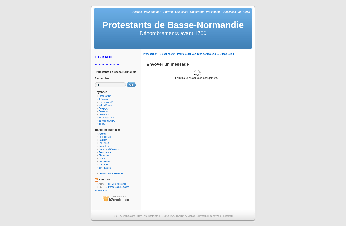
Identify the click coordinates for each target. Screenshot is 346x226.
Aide (173, 216)
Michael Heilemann (197, 216)
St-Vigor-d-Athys (107, 121)
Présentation (150, 54)
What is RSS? (101, 190)
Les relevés (104, 161)
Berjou (102, 124)
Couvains (103, 111)
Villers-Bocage (106, 105)
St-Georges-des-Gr (108, 117)
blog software (214, 216)
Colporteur (197, 11)
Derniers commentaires (111, 173)
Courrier (168, 11)
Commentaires (119, 184)
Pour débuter (152, 11)
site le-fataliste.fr (152, 216)
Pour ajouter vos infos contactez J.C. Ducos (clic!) (205, 54)
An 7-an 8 (244, 11)
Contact (165, 216)
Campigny (104, 108)
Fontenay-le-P (106, 102)
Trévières (103, 99)
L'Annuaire (104, 164)
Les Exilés (181, 11)
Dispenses (229, 11)
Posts (108, 184)
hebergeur (228, 216)
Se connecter (167, 54)
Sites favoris (105, 168)
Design (180, 216)
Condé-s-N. (104, 114)
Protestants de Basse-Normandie (173, 25)
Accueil (137, 11)
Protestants (213, 11)
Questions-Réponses (109, 149)
